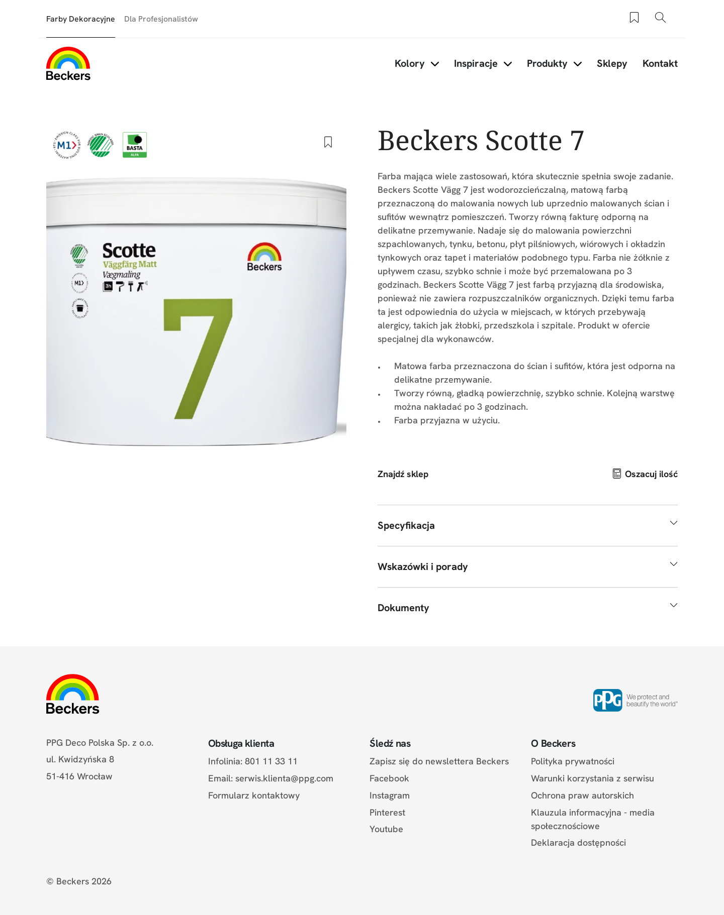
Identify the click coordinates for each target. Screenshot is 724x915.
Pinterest (387, 812)
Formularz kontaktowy (254, 795)
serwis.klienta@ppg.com (284, 778)
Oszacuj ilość (651, 474)
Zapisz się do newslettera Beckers (439, 761)
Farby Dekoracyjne (80, 19)
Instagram (390, 795)
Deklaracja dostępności (578, 842)
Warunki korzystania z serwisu (592, 778)
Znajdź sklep (403, 474)
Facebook (389, 778)
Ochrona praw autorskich (582, 795)
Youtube (386, 829)
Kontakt (660, 63)
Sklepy (612, 63)
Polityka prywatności (572, 761)
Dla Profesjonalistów (161, 19)
